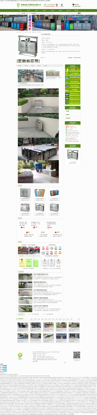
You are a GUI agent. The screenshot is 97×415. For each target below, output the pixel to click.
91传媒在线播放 (42, 398)
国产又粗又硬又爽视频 (22, 391)
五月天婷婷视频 (63, 411)
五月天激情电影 (66, 400)
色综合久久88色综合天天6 (66, 397)
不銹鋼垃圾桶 (28, 13)
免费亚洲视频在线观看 (16, 394)
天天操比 (31, 403)
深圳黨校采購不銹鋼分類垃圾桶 (39, 282)
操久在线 (32, 395)
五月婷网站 (70, 380)
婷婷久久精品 (46, 388)
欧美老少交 (76, 383)
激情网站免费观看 (82, 394)
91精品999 (60, 408)
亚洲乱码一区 (44, 409)
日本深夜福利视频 (43, 403)
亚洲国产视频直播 (22, 395)
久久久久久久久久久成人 (77, 377)
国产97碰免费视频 (3, 400)
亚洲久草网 (29, 412)
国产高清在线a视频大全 (84, 391)
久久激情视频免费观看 (4, 392)
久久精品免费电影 (92, 383)
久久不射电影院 (26, 403)
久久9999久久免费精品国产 (23, 398)
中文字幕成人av (77, 412)
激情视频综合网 (11, 392)
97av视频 (74, 411)
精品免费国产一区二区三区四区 (11, 389)
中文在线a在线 (83, 409)
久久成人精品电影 (7, 391)
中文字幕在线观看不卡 (86, 377)
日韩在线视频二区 (19, 400)
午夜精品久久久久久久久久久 (54, 400)
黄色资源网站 (94, 380)
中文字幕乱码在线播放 (33, 391)
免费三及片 (40, 400)
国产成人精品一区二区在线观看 (68, 395)
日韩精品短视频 (27, 383)
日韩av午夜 (62, 409)
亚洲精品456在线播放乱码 (69, 409)
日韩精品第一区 (24, 412)
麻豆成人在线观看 (25, 414)
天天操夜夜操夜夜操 (37, 394)
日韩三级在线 (45, 392)
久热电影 (66, 377)
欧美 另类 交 (90, 395)
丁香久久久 (19, 389)
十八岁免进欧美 (86, 397)
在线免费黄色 (50, 383)
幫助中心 (62, 347)
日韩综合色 (53, 386)
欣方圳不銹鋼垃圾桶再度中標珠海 (40, 290)
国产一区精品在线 (77, 409)
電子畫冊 (74, 347)
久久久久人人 (80, 397)
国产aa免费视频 (60, 398)
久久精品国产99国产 (31, 398)
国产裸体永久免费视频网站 (39, 397)
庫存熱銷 (42, 13)
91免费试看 (49, 386)
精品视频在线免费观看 (82, 385)
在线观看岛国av (5, 388)
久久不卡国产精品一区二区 (20, 380)
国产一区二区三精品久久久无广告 (82, 380)
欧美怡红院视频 (68, 392)
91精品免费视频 (71, 414)
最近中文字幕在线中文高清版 (12, 377)
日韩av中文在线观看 (24, 394)
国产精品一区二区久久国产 (16, 414)
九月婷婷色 (76, 385)
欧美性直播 (9, 414)
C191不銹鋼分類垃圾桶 (35, 314)
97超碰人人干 (11, 388)
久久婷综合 (80, 408)
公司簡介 (58, 347)
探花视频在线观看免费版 (5, 383)
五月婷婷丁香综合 (3, 380)
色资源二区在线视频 (67, 398)
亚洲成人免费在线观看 (80, 411)
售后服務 (66, 347)
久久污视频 (86, 403)
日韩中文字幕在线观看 (33, 409)
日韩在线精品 (64, 380)
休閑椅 (36, 10)
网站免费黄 (74, 380)
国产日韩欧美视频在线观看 (29, 388)
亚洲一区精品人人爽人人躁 (41, 412)
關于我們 (68, 10)
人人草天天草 (75, 406)
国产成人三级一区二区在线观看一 (17, 409)
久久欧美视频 (30, 392)
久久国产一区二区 (75, 397)
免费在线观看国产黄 (62, 406)
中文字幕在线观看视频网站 (89, 411)
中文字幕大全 (81, 403)
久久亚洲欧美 (73, 391)
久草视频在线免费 (21, 383)
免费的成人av (65, 414)
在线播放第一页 (9, 394)
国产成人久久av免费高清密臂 (19, 388)
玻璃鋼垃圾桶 (46, 347)
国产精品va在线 (73, 389)
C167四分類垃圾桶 (54, 198)
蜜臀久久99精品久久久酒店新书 (57, 414)
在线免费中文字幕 (50, 412)
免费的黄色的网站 (62, 412)
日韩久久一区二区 (7, 406)
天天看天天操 (28, 389)
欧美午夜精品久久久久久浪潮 (75, 400)
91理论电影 (82, 400)
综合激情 (27, 391)
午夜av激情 (61, 400)
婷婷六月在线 (47, 395)
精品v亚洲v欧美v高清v (60, 377)
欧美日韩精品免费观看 (75, 403)
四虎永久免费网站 (91, 403)
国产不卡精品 (25, 392)
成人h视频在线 (79, 388)
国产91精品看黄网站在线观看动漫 (31, 411)
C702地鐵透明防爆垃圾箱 (25, 198)
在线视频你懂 (44, 394)
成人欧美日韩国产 (38, 406)
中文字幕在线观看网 (51, 411)
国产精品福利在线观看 (72, 388)
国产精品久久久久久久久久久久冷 (77, 398)
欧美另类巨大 (28, 395)
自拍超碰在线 (5, 395)
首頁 (20, 10)
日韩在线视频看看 (26, 409)
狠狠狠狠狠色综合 (42, 395)
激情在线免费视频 (57, 392)
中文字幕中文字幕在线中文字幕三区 (56, 380)
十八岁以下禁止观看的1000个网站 (31, 385)
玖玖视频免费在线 (79, 389)
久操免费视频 (35, 392)
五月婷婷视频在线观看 (93, 398)
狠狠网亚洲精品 (5, 408)
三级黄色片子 (19, 408)
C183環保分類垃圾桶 (25, 213)
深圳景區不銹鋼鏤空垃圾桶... (35, 340)
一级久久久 (72, 385)
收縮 (65, 362)
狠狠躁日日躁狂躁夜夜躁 (14, 385)
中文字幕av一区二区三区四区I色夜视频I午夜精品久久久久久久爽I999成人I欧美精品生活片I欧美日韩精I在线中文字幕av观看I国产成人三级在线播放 (25, 0)
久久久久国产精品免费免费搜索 (53, 406)
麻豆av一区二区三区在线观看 (37, 389)
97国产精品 (26, 406)
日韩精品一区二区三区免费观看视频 (12, 398)
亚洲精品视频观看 (36, 403)
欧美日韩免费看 (35, 377)
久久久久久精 (23, 389)
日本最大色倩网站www (92, 391)
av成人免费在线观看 (91, 392)
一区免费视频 (68, 403)
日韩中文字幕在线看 (58, 389)
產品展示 (26, 32)
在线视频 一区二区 (64, 388)
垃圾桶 (28, 10)
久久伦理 (83, 388)
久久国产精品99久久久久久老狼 (9, 412)
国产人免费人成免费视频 (42, 391)
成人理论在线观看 (60, 394)
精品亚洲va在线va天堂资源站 (83, 383)
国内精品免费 (8, 409)
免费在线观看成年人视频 (11, 400)
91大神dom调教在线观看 (84, 412)
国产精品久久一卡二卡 (73, 408)
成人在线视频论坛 (57, 385)
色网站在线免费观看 (40, 385)
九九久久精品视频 (44, 383)
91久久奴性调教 (31, 394)
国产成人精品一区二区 (15, 411)
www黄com (36, 395)
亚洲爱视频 (67, 385)
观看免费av (90, 386)
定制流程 (32, 65)
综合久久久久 (54, 398)
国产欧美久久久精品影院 (40, 408)
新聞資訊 (60, 10)
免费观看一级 (70, 377)
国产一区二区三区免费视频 (57, 397)
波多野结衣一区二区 (70, 386)
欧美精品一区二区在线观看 (39, 388)
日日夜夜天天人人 (14, 391)
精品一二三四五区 (86, 389)
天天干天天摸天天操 (15, 395)
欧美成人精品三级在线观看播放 (21, 386)
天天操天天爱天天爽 (28, 380)
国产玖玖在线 (57, 411)
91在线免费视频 (33, 408)
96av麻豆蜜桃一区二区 (53, 388)
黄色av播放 (37, 398)
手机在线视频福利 (57, 409)
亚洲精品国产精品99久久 (83, 395)
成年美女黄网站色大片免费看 (27, 377)
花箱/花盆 (44, 10)
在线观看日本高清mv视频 (43, 377)
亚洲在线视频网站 (62, 403)
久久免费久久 (62, 385)
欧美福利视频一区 (92, 389)
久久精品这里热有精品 (70, 412)
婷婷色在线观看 (13, 386)
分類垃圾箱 (47, 13)
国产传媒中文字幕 (50, 409)
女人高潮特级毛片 (33, 383)
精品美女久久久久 (68, 391)
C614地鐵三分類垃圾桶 (40, 198)
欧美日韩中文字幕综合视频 (49, 389)
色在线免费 (3, 389)
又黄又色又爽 (34, 412)
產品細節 (19, 65)
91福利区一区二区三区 (13, 408)
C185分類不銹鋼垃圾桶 (54, 213)
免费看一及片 (34, 380)
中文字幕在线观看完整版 (47, 414)
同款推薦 (26, 65)
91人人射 (9, 395)
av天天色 (77, 391)
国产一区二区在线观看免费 (76, 392)
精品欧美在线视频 (21, 385)
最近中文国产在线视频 (84, 386)
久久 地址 (90, 380)
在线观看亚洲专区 (92, 412)
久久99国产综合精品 (31, 406)
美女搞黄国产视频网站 (11, 403)
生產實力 (39, 65)
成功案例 (52, 10)
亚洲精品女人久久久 (50, 391)
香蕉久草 (3, 398)
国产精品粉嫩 (63, 392)
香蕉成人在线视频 (49, 398)
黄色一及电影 (6, 385)
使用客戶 (45, 65)
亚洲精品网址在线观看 (52, 377)
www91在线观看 (51, 392)
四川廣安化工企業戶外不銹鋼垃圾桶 (40, 305)
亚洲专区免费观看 (59, 386)
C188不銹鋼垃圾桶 (40, 213)
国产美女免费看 (88, 408)
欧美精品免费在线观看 (48, 397)
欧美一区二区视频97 (13, 383)
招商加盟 (70, 347)
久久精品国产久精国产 (90, 406)
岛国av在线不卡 (18, 412)
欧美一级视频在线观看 (26, 408)
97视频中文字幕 (30, 386)
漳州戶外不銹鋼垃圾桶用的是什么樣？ (41, 274)
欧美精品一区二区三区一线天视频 (43, 380)
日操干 (43, 389)
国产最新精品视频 (39, 414)
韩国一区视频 (71, 383)
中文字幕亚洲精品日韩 (7, 411)
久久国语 (20, 392)
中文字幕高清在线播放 (66, 389)
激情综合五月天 (56, 412)
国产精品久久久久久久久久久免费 (56, 395)
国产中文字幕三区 (55, 403)
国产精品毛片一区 (69, 411)
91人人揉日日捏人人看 (11, 380)
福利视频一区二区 (56, 383)
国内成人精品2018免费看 (19, 403)
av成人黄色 (59, 388)
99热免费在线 (19, 377)
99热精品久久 (36, 386)
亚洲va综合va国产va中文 (49, 385)
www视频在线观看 (84, 392)
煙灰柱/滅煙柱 (51, 13)
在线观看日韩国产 (3, 377)
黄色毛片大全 (54, 394)
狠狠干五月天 (49, 394)
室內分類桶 (39, 32)
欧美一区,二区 (66, 394)
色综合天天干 (16, 392)
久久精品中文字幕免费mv (89, 400)
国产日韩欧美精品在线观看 (91, 385)
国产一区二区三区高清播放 (73, 394)
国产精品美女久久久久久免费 (42, 411)
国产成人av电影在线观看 (64, 383)
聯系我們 (76, 10)
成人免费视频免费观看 (32, 414)
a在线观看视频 (49, 403)
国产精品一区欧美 (55, 408)
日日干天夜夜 (22, 411)
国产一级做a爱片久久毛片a (11, 397)
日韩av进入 (39, 383)
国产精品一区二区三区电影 (91, 409)
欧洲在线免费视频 (45, 400)
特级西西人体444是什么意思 (29, 397)
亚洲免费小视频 (45, 406)
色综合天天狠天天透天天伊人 (5, 386)
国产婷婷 (12, 406)
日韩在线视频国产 (34, 400)
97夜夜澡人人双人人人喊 (26, 400)
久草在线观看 (64, 386)
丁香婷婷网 (40, 409)
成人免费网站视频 (48, 408)
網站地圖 (34, 361)
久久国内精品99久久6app (19, 406)
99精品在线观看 (85, 398)
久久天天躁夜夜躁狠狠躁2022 (59, 391)
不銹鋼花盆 (38, 13)
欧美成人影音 (76, 395)
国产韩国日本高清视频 (89, 394)
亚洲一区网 (3, 409)
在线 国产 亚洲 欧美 (65, 408)
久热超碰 (83, 408)
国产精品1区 (40, 392)
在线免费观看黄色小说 (43, 386)
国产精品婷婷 (77, 386)
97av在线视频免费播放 (20, 397)
